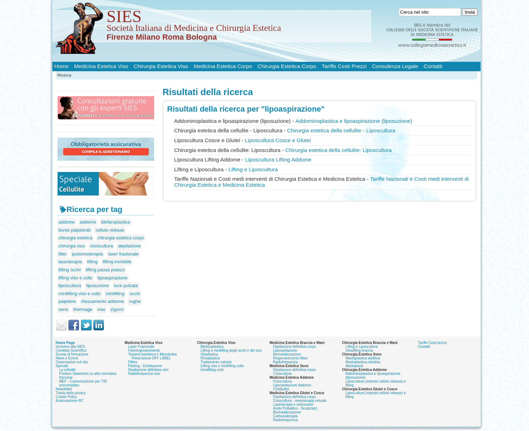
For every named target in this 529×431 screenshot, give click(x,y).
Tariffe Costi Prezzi (344, 66)
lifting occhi (70, 269)
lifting (92, 261)
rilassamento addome (102, 301)
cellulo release (109, 230)
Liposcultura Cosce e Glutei (278, 140)
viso (101, 309)
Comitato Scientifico (71, 350)
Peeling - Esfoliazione (145, 366)
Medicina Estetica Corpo (223, 66)
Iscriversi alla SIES (70, 347)
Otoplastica (209, 354)
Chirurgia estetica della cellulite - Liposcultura (341, 130)
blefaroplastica (115, 222)
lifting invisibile (117, 261)
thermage (82, 309)
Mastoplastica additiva (362, 358)
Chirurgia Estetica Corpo (287, 66)
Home (61, 66)
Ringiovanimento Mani (290, 358)
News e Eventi (67, 358)
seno (63, 309)
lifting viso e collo (76, 277)
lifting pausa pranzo (105, 269)
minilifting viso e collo (80, 293)
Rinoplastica (209, 358)
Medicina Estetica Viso (101, 66)
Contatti (433, 66)
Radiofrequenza (285, 362)
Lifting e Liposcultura (253, 169)
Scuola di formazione (72, 354)
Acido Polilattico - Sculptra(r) (295, 408)
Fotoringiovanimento (144, 350)
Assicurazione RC (70, 401)
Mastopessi (354, 366)
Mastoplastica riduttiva (362, 362)
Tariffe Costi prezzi (432, 343)
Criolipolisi (281, 389)
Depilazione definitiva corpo (294, 347)
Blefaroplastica (212, 347)
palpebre (67, 301)
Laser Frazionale (141, 347)
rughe (135, 301)
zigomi (117, 309)
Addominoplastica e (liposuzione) (354, 121)
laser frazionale (123, 254)
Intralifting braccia (359, 350)
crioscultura (101, 245)
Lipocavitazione (285, 350)
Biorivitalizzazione (287, 354)
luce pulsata (126, 285)
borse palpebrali (75, 230)
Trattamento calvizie (216, 362)
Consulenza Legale (395, 66)
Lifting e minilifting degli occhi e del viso (231, 350)
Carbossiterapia (285, 416)
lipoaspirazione (112, 277)
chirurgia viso (72, 245)
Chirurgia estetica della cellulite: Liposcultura (338, 150)
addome (67, 222)
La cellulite (67, 370)
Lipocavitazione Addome (292, 385)
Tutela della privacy (71, 393)
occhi (135, 293)
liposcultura (70, 285)
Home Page (65, 343)
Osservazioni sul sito (72, 362)
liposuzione (97, 285)
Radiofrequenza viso (144, 374)
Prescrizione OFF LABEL (151, 358)
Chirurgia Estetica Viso (161, 66)
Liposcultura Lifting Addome (278, 160)
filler (63, 254)
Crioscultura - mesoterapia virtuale (299, 401)
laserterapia (70, 261)
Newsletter (64, 389)
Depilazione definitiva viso (148, 370)
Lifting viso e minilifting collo (222, 366)
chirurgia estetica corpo (121, 237)
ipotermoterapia (87, 254)
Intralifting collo (212, 370)
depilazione (129, 245)
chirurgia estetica (76, 237)
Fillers (133, 362)
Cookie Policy (66, 397)
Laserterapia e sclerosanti (293, 404)
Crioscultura (282, 374)
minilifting (115, 293)
